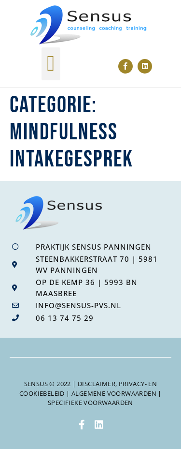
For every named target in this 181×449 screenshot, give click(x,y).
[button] (51, 63)
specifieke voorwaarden (90, 402)
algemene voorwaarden (113, 393)
